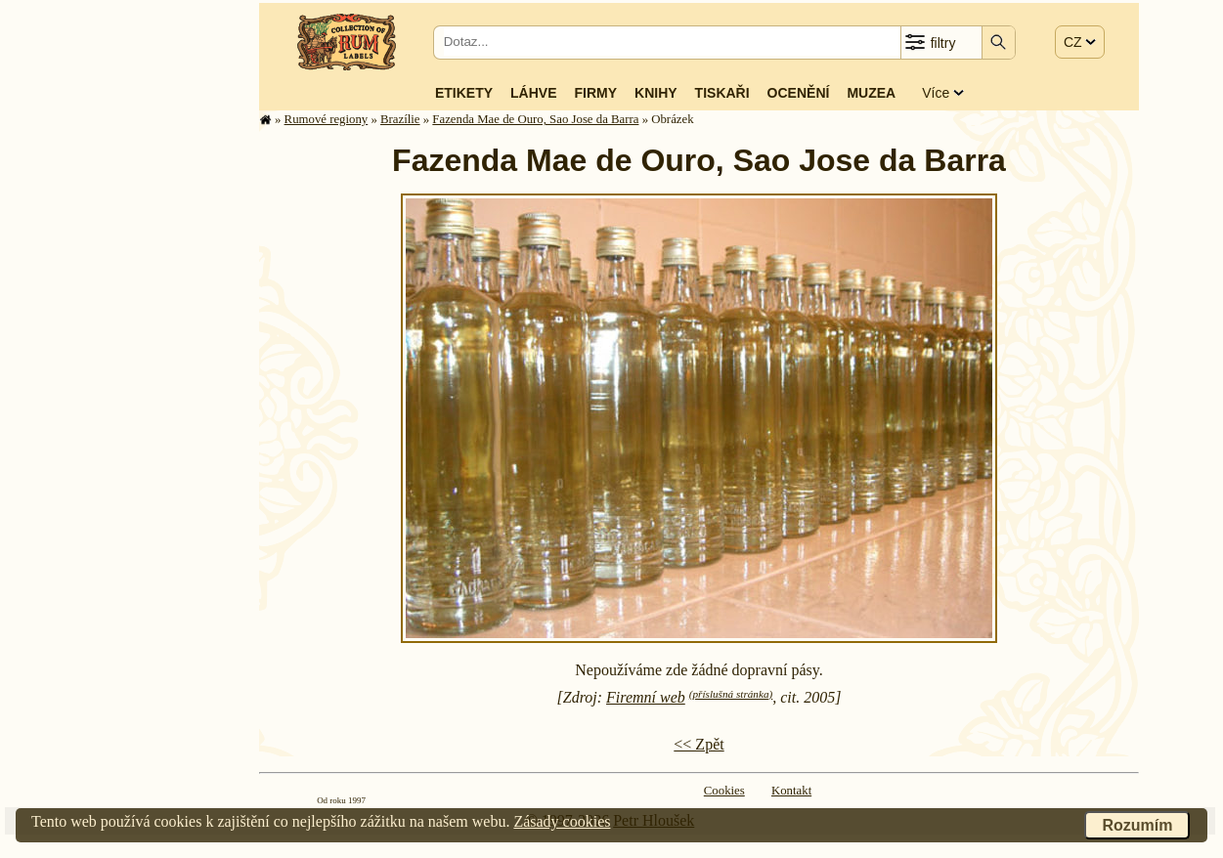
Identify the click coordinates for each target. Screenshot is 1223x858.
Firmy (595, 93)
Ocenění (798, 93)
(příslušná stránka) (730, 694)
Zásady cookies (561, 821)
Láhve (533, 93)
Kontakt (791, 790)
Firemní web (645, 697)
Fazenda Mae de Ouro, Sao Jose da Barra (535, 119)
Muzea (871, 93)
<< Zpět (698, 744)
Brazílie (400, 119)
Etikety (464, 93)
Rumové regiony (326, 119)
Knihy (655, 93)
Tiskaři (722, 93)
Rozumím (1137, 825)
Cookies (724, 790)
